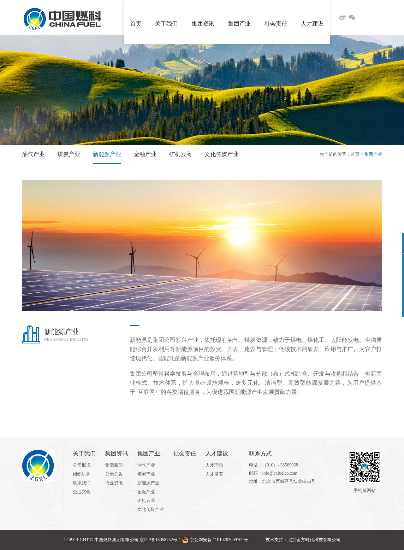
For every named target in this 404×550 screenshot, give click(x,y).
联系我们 (82, 483)
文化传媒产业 (222, 154)
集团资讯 (203, 17)
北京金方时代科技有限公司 (314, 539)
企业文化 (82, 491)
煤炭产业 (68, 154)
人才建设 (312, 17)
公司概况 (82, 465)
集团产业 (239, 17)
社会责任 (275, 17)
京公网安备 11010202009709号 (219, 539)
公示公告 (114, 474)
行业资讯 (114, 483)
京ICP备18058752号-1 (160, 539)
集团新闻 (114, 465)
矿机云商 (180, 154)
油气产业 (33, 154)
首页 (135, 17)
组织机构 (82, 474)
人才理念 (214, 465)
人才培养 (214, 474)
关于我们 (166, 17)
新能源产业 (107, 154)
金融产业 (145, 154)
